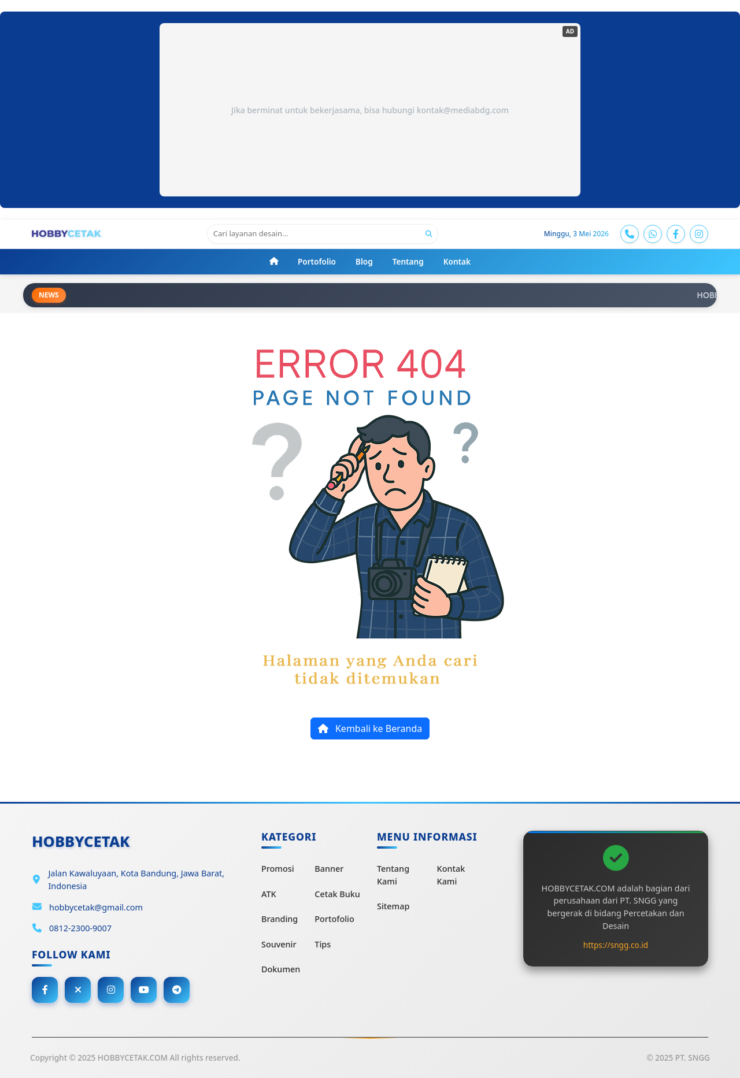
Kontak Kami (451, 875)
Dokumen (280, 969)
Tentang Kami (393, 875)
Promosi (277, 868)
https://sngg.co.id (615, 944)
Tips (322, 944)
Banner (328, 868)
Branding (279, 918)
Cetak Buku (337, 894)
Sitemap (393, 906)
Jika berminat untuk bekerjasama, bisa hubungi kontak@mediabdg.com (370, 110)
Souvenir (279, 944)
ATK (268, 894)
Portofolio (334, 918)
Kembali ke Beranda (370, 728)
